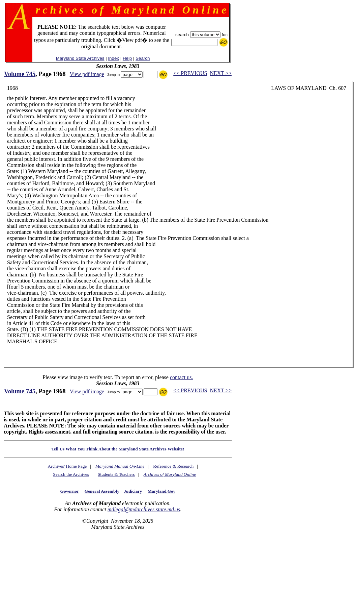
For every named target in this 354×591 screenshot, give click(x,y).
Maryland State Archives (80, 58)
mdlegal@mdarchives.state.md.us (144, 509)
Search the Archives (71, 474)
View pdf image (87, 74)
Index (113, 58)
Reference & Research (173, 466)
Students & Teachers (116, 474)
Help (127, 58)
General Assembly (102, 491)
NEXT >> (221, 73)
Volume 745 (19, 73)
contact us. (181, 377)
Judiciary (133, 491)
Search (143, 58)
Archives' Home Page (67, 466)
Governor (69, 491)
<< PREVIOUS (190, 73)
